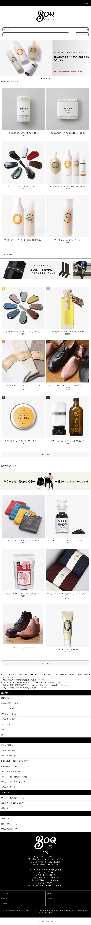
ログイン (4, 898)
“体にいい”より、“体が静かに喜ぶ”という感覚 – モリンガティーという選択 (32, 682)
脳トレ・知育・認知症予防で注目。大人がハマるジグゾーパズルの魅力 (31, 685)
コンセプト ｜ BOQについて (12, 803)
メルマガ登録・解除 (81, 910)
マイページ (4, 893)
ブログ (41, 913)
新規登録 (49, 893)
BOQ (45, 852)
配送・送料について (27, 910)
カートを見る (51, 898)
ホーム (5, 910)
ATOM (50, 913)
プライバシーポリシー (68, 910)
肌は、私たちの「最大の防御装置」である (19, 680)
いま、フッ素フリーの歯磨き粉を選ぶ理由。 (20, 688)
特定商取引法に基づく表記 (52, 910)
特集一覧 (4, 808)
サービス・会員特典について (12, 798)
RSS (46, 913)
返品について (39, 910)
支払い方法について (14, 910)
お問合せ (4, 903)
